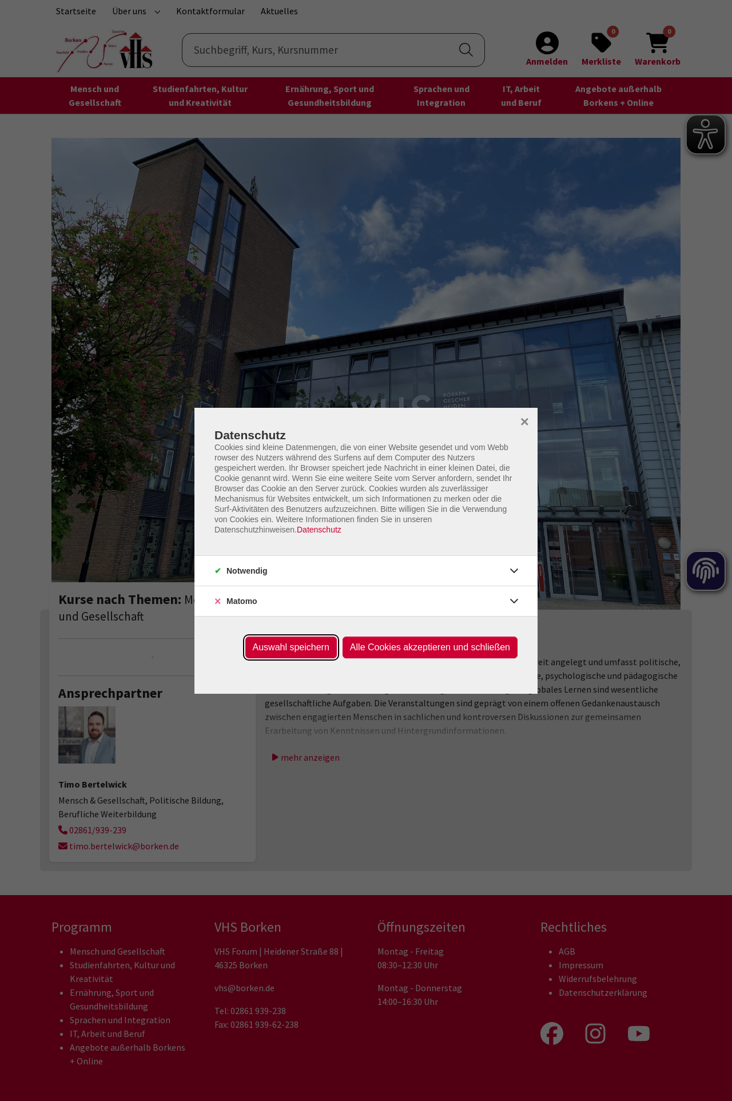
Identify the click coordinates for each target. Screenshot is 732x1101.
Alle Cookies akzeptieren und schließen (430, 647)
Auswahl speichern (291, 647)
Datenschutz (319, 529)
